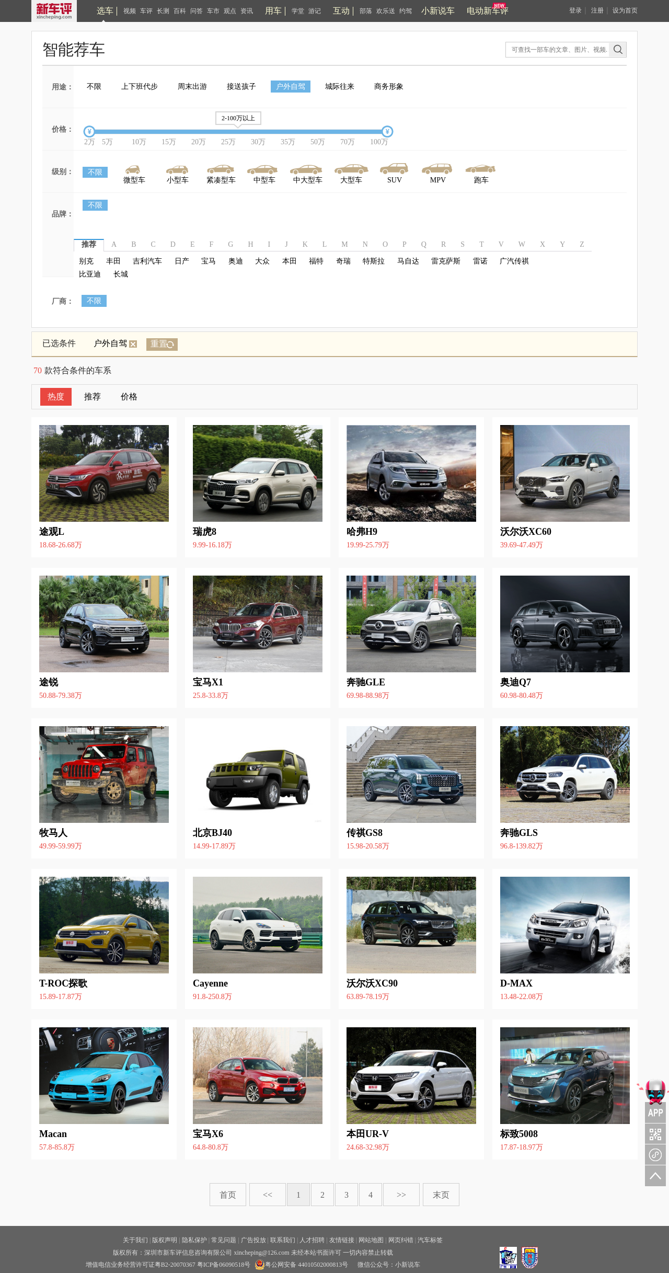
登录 (575, 10)
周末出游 (192, 86)
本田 (289, 261)
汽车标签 (430, 1240)
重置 (159, 343)
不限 (94, 86)
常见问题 (223, 1240)
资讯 (246, 11)
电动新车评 (488, 10)
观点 (230, 11)
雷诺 (480, 261)
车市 (213, 11)
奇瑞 (343, 261)
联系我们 (282, 1240)
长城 (120, 274)
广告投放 (253, 1240)
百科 (180, 11)
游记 (314, 11)
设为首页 (625, 10)
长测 (163, 11)
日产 (182, 261)
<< (267, 1194)
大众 (262, 261)
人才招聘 (312, 1240)
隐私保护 (194, 1240)
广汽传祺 (514, 261)
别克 (86, 261)
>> (401, 1194)
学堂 (298, 11)
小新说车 (438, 10)
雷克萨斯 (445, 261)
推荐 (92, 396)
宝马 (208, 261)
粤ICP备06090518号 (224, 1264)
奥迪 (235, 261)
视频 (129, 11)
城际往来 (339, 86)
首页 (228, 1194)
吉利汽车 (147, 261)
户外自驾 (290, 86)
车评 (146, 11)
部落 (366, 11)
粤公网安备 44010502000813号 (301, 1264)
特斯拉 (374, 261)
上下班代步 (139, 86)
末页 (441, 1194)
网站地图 (371, 1240)
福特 (316, 261)
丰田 (113, 261)
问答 (196, 11)
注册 (597, 10)
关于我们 (135, 1240)
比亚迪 (90, 274)
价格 (129, 396)
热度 (56, 396)
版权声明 (164, 1240)
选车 (105, 10)
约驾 (405, 11)
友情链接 (341, 1240)
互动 (341, 10)
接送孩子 (241, 86)
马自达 (408, 261)
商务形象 (388, 86)
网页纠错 (400, 1240)
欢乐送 (385, 11)
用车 (273, 10)
